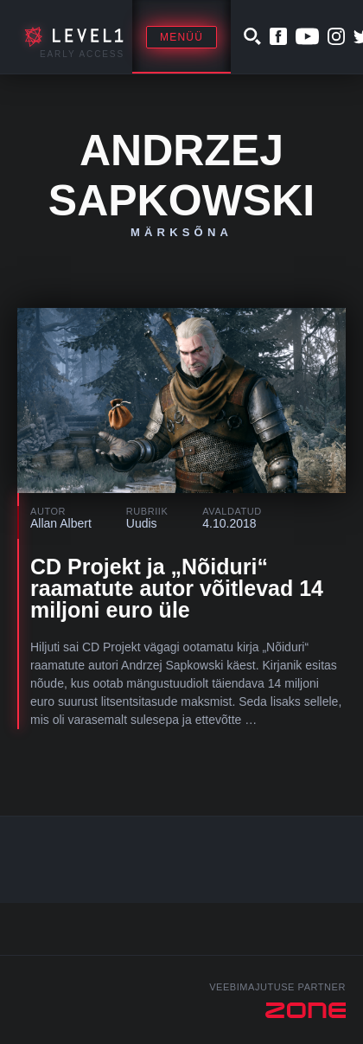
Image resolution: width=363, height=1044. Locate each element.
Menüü (181, 37)
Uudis (141, 523)
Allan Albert (61, 523)
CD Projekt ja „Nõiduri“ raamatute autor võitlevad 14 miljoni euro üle (176, 588)
